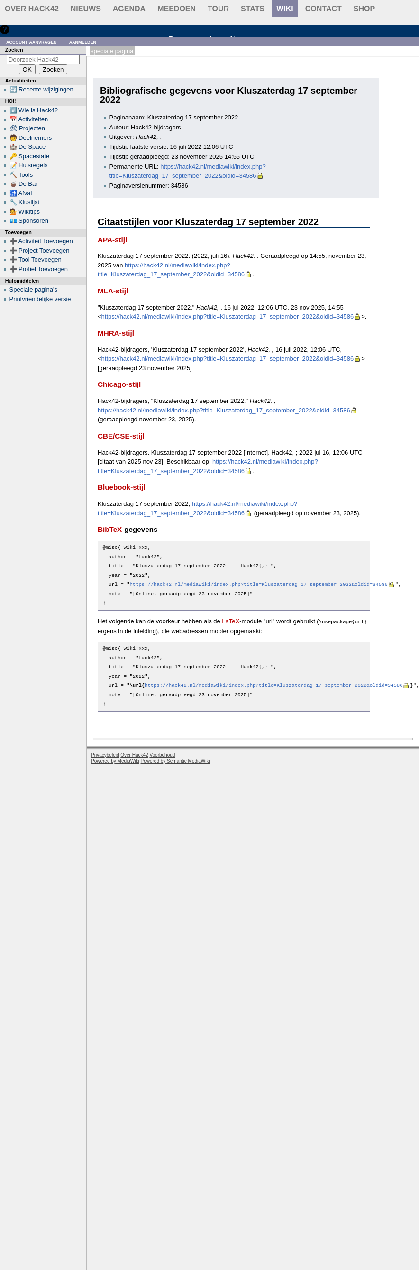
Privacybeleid (105, 754)
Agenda (129, 9)
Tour (218, 9)
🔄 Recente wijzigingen (41, 89)
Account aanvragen (31, 41)
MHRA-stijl (116, 333)
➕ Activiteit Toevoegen (41, 241)
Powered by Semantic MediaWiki (175, 760)
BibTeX (110, 529)
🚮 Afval (20, 193)
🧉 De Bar (23, 183)
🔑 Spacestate (29, 156)
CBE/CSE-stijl (121, 436)
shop (364, 9)
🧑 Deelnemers (30, 137)
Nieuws (86, 9)
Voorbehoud (162, 754)
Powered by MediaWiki (115, 760)
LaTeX (230, 621)
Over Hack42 (32, 9)
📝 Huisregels (28, 165)
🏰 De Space (27, 146)
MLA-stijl (113, 291)
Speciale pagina (112, 51)
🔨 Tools (21, 174)
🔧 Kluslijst (24, 202)
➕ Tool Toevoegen (35, 259)
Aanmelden (83, 41)
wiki (284, 9)
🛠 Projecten (27, 128)
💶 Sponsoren (29, 220)
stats (252, 9)
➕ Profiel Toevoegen (38, 269)
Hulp (18, 29)
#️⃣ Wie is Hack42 (33, 110)
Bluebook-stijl (122, 487)
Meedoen (176, 9)
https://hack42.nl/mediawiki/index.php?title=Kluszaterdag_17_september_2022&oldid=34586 (227, 316)
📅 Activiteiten (28, 119)
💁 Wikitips (24, 211)
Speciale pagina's (33, 289)
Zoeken (14, 50)
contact (323, 9)
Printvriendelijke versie (40, 298)
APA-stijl (112, 240)
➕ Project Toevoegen (39, 250)
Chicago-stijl (119, 384)
